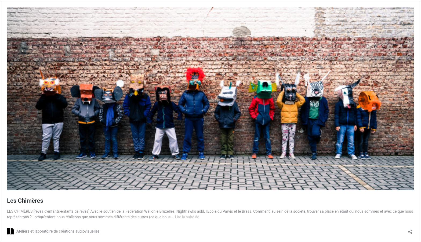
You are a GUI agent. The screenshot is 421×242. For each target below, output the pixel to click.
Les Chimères (25, 200)
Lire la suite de (187, 217)
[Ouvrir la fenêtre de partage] (410, 230)
